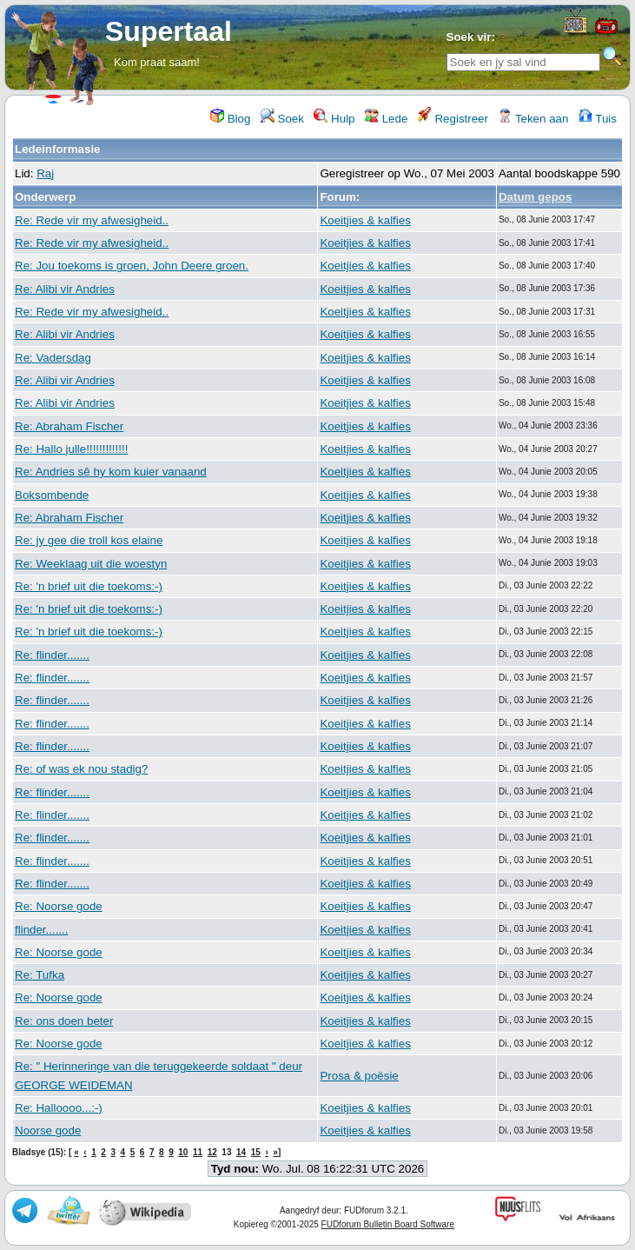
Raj (45, 173)
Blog (230, 118)
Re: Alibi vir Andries (65, 289)
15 (256, 1152)
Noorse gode (48, 1130)
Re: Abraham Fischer (69, 426)
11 (197, 1152)
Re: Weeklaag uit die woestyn (91, 563)
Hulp (334, 118)
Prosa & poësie (359, 1075)
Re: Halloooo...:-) (59, 1107)
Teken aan (533, 118)
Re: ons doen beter (64, 1020)
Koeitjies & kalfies (365, 220)
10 (183, 1152)
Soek (282, 118)
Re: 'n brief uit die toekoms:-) (88, 586)
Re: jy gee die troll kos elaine (88, 540)
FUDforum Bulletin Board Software (387, 1224)
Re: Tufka (39, 974)
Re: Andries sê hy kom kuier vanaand (111, 471)
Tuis (598, 118)
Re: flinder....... (52, 655)
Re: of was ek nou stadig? (81, 768)
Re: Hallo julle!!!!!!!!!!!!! (71, 448)
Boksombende (52, 495)
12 (212, 1152)
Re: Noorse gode (59, 906)
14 (241, 1152)
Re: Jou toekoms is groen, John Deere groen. (131, 265)
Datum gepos (535, 196)
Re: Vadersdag (53, 357)
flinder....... (42, 929)
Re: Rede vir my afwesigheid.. (92, 220)
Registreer (453, 118)
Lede (386, 118)
